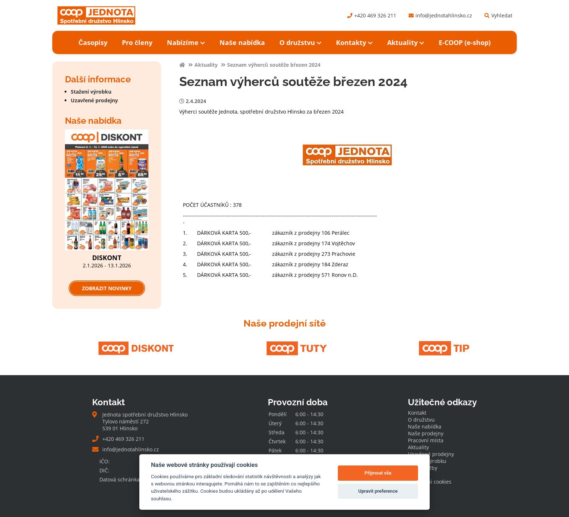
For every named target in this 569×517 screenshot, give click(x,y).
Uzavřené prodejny (94, 100)
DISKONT (106, 257)
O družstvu (300, 42)
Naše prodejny (425, 433)
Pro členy (137, 42)
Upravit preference (378, 491)
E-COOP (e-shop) (465, 42)
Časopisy (92, 42)
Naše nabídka (242, 42)
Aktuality (405, 42)
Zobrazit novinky (107, 288)
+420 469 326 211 (371, 15)
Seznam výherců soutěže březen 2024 (273, 64)
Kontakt (417, 412)
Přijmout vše (378, 473)
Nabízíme (186, 42)
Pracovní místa (425, 440)
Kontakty (354, 42)
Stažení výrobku (91, 91)
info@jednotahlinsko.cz (440, 15)
